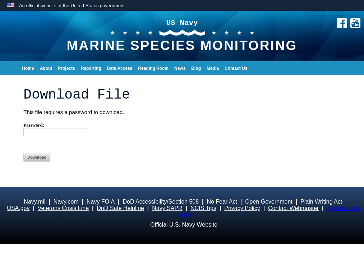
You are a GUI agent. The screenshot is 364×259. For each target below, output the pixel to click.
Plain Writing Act (321, 202)
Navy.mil (34, 202)
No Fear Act (222, 202)
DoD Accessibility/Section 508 (161, 202)
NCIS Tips (203, 208)
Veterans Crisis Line (63, 208)
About (46, 68)
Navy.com (66, 202)
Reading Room (153, 68)
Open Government (268, 202)
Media (213, 68)
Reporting (91, 68)
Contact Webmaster (293, 208)
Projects (66, 68)
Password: (55, 129)
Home (28, 68)
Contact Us (236, 68)
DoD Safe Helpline (120, 208)
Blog (196, 68)
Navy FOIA (101, 202)
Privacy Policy (242, 208)
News (179, 68)
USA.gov (18, 208)
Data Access (119, 68)
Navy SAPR (167, 208)
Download (36, 157)
